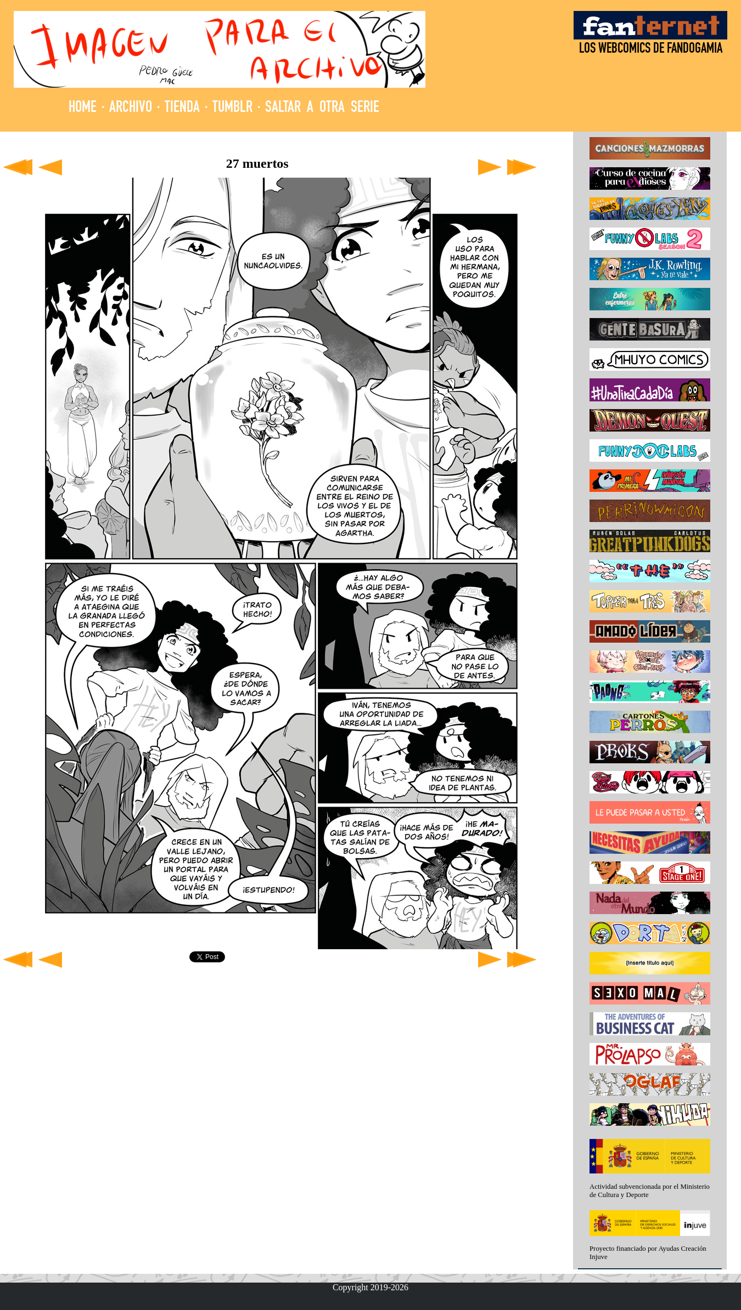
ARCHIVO (130, 108)
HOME (83, 108)
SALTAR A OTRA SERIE (322, 108)
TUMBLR (232, 108)
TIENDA (182, 108)
